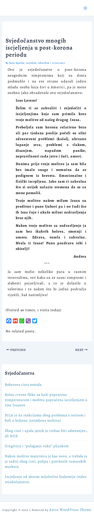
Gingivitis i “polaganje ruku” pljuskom (37, 446)
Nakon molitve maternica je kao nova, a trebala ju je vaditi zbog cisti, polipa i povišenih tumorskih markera (46, 461)
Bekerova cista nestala (23, 384)
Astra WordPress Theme (70, 509)
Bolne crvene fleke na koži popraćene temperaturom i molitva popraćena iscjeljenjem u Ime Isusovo (46, 400)
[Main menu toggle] (85, 8)
